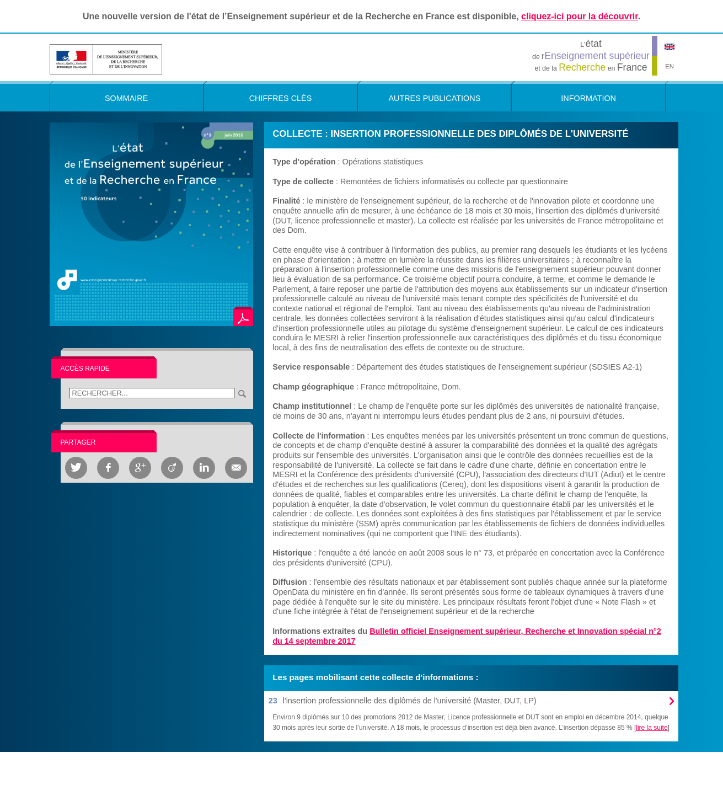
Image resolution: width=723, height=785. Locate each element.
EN (669, 66)
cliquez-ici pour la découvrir (579, 16)
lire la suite (651, 727)
